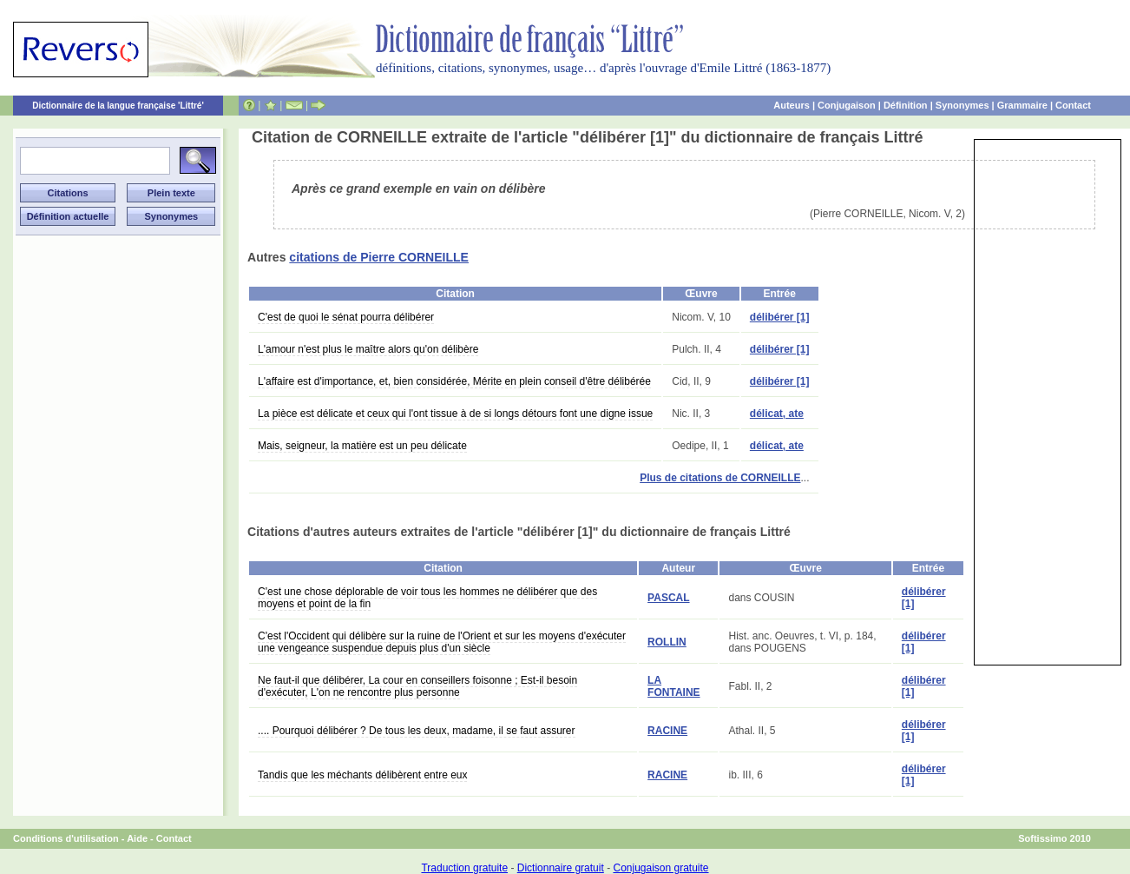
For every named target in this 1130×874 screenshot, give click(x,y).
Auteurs (791, 105)
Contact (1073, 105)
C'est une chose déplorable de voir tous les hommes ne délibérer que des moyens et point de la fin (427, 598)
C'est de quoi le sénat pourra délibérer (346, 317)
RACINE (667, 731)
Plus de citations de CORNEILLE (720, 478)
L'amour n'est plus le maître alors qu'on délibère (368, 349)
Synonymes (962, 105)
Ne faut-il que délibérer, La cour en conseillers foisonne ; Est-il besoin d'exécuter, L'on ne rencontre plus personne (417, 686)
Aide (137, 838)
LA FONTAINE (673, 686)
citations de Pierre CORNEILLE (379, 257)
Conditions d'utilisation (66, 838)
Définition (906, 105)
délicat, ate (777, 413)
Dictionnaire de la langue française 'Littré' (118, 105)
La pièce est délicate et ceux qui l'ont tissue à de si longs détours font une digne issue (455, 413)
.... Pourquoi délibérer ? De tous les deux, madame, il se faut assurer (416, 731)
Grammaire (1022, 105)
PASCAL (668, 598)
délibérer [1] (780, 317)
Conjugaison (847, 105)
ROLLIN (667, 642)
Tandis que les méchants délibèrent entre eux (362, 775)
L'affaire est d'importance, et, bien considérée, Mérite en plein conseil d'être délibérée (454, 381)
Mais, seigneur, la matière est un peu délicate (362, 446)
